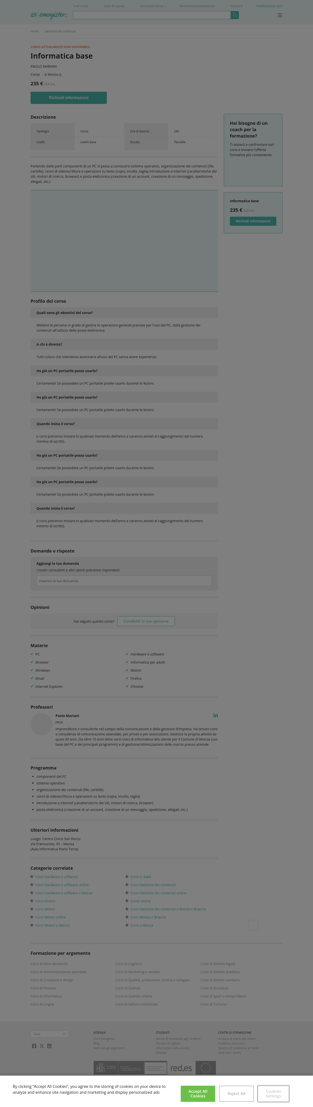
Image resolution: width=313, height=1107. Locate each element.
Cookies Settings (273, 1094)
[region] (156, 1091)
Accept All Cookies (198, 1094)
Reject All (237, 1093)
